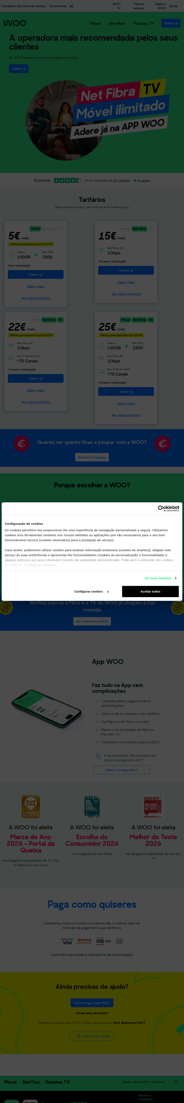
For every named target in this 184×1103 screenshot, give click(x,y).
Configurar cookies (91, 591)
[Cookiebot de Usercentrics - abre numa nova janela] (161, 508)
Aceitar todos (150, 591)
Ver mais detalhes (158, 578)
